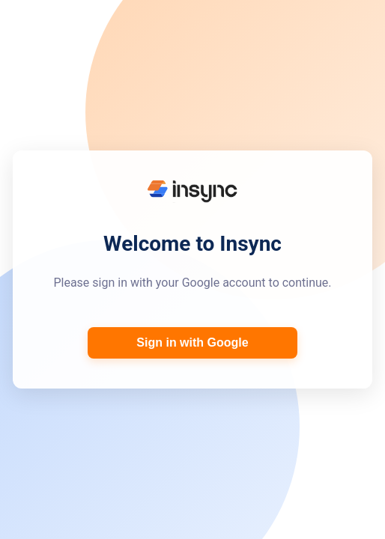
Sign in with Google (192, 342)
